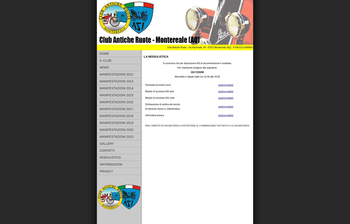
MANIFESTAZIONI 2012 (116, 74)
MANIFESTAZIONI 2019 (116, 123)
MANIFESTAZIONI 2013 (116, 81)
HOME (104, 53)
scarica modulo (225, 85)
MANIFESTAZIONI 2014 (116, 88)
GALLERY (107, 143)
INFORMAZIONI (111, 164)
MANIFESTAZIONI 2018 (116, 116)
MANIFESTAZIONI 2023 (116, 136)
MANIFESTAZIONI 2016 (116, 102)
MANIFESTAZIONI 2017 (116, 109)
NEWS (104, 67)
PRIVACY (106, 171)
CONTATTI (107, 150)
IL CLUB (105, 60)
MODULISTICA (110, 157)
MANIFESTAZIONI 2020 (116, 130)
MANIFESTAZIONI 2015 (116, 95)
